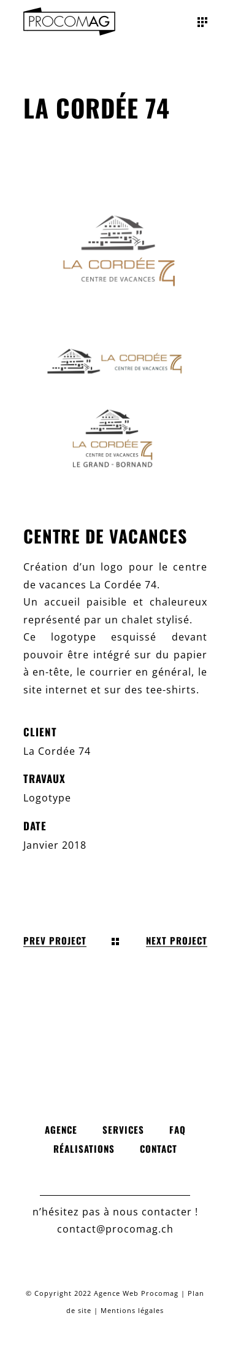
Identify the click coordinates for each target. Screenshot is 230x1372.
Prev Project (54, 940)
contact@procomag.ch (115, 1229)
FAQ (177, 1129)
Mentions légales (132, 1310)
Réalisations (84, 1148)
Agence (61, 1129)
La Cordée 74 (57, 751)
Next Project (176, 940)
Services (123, 1129)
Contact (158, 1148)
